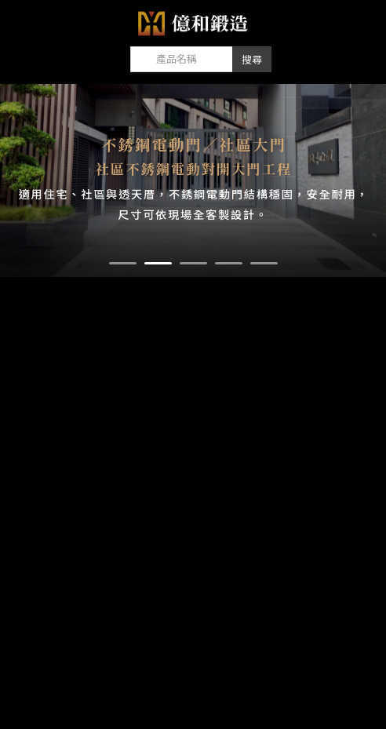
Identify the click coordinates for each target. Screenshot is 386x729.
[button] (123, 263)
